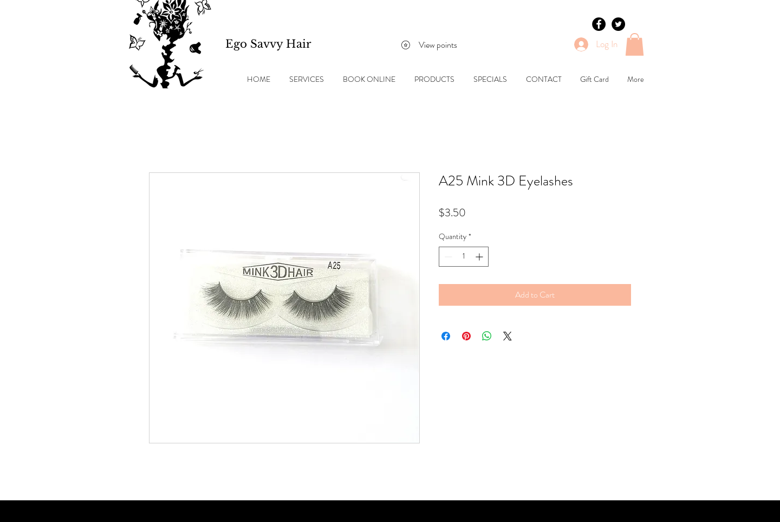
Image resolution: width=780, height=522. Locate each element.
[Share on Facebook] (445, 336)
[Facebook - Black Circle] (599, 24)
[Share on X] (507, 336)
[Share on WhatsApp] (486, 336)
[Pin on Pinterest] (466, 336)
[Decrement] (447, 256)
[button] (634, 44)
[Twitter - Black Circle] (618, 24)
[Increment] (480, 256)
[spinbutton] (463, 256)
